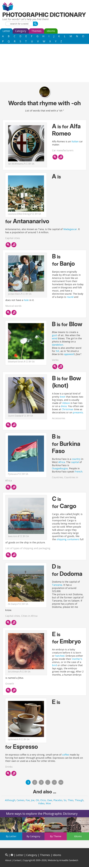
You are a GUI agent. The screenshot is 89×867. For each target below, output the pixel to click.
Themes (36, 31)
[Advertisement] (44, 63)
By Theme (55, 836)
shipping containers (68, 539)
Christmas (67, 409)
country (76, 458)
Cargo (68, 505)
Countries (57, 477)
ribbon (66, 403)
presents (78, 412)
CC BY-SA (29, 163)
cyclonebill (13, 739)
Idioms (51, 31)
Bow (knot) (66, 381)
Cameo (20, 800)
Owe (49, 800)
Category (20, 31)
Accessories (58, 418)
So (65, 800)
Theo (70, 800)
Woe (48, 803)
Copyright (28, 860)
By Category (33, 836)
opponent (69, 354)
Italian (75, 141)
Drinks (9, 766)
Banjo (67, 263)
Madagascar (70, 229)
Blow (75, 324)
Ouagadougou (60, 468)
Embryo (70, 641)
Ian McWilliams (15, 163)
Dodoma (71, 573)
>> (61, 782)
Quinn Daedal (15, 415)
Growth (9, 683)
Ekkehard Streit (15, 361)
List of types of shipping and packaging (27, 548)
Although (10, 800)
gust (54, 335)
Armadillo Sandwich (68, 860)
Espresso (25, 746)
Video (41, 803)
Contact (17, 860)
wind (54, 338)
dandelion (57, 344)
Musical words (13, 305)
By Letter (11, 836)
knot (62, 396)
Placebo (57, 800)
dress (64, 406)
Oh (37, 800)
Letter (6, 31)
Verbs (55, 359)
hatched (59, 655)
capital (75, 462)
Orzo (43, 800)
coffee (65, 754)
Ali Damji (12, 604)
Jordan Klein (14, 293)
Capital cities (12, 238)
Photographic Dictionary (44, 14)
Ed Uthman (13, 671)
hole (26, 300)
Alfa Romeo (66, 130)
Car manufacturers (62, 150)
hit (57, 351)
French (78, 471)
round (70, 296)
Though (79, 800)
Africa (61, 462)
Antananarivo (31, 221)
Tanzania (57, 584)
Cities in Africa (29, 615)
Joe (32, 800)
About (8, 860)
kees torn (13, 536)
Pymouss (12, 474)
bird (54, 665)
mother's (77, 658)
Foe (28, 800)
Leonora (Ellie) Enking (19, 213)
